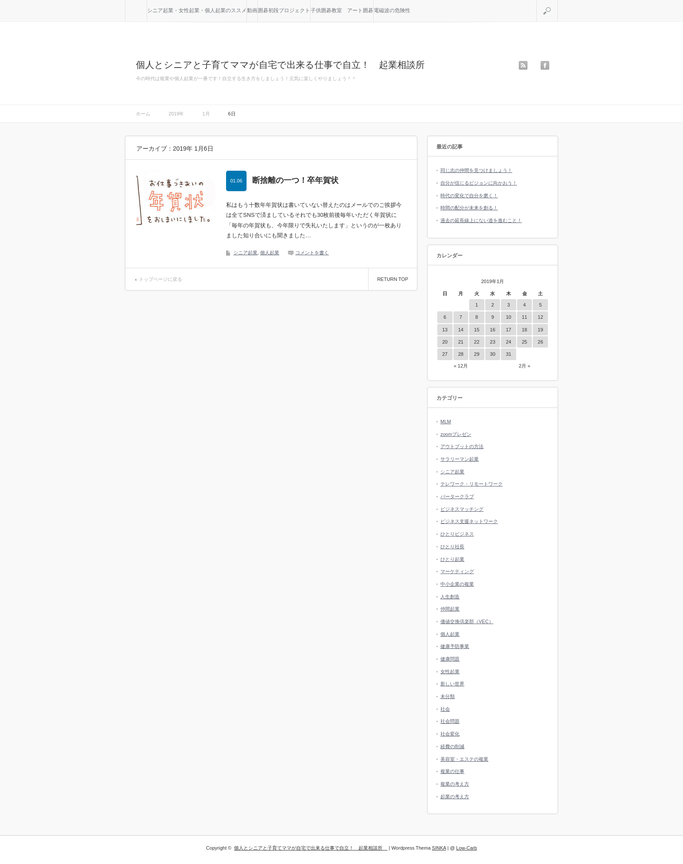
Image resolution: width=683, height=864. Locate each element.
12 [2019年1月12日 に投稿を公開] (540, 317)
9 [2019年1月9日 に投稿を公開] (492, 317)
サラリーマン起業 (459, 459)
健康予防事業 (454, 646)
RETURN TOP (392, 279)
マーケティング (457, 571)
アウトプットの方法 (462, 446)
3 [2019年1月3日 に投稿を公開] (508, 304)
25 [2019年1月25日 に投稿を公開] (524, 341)
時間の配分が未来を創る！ (469, 207)
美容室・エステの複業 (464, 759)
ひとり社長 (452, 546)
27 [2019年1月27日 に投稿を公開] (444, 354)
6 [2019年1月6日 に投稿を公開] (444, 317)
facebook (545, 65)
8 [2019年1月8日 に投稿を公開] (476, 317)
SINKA (439, 847)
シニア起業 (245, 252)
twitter (534, 65)
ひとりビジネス (457, 534)
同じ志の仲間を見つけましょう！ (476, 170)
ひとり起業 (452, 559)
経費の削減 (452, 746)
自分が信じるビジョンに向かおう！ (478, 183)
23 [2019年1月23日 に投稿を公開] (492, 341)
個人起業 (269, 252)
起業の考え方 (454, 796)
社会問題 (450, 721)
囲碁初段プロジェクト (284, 10)
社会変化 (450, 733)
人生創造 (450, 596)
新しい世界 (452, 683)
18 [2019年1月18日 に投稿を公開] (524, 329)
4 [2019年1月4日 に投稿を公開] (524, 304)
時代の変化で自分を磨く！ (469, 195)
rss (523, 65)
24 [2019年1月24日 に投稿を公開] (508, 341)
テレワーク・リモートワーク (471, 483)
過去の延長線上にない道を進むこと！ (481, 220)
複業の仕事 (452, 771)
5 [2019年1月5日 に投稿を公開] (540, 304)
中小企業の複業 (457, 584)
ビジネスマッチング (462, 509)
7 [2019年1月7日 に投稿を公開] (461, 317)
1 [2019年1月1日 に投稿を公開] (476, 304)
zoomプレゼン (455, 434)
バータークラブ (457, 496)
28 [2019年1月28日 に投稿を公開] (460, 354)
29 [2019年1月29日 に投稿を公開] (476, 354)
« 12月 (461, 365)
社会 (445, 709)
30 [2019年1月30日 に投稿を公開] (492, 354)
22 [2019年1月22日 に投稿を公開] (476, 341)
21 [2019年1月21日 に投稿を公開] (460, 341)
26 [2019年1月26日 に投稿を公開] (540, 341)
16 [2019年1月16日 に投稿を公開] (492, 329)
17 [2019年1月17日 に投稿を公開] (508, 329)
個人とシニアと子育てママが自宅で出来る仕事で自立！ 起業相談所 (285, 65)
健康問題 (450, 659)
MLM (445, 421)
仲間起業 (450, 608)
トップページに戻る (160, 279)
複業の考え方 (454, 783)
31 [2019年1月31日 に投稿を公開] (508, 354)
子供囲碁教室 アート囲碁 (342, 10)
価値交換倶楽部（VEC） (467, 621)
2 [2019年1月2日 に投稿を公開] (492, 304)
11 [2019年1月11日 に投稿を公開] (524, 317)
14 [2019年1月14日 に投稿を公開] (460, 329)
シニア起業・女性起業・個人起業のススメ (197, 10)
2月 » (524, 365)
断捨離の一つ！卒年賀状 (295, 180)
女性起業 (450, 671)
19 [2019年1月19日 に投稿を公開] (540, 329)
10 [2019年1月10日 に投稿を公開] (508, 317)
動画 (252, 10)
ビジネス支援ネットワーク (469, 521)
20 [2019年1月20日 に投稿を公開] (444, 341)
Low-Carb (466, 847)
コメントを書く (312, 252)
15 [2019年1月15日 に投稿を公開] (476, 329)
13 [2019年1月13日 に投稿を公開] (444, 329)
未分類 (447, 696)
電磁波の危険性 (392, 10)
